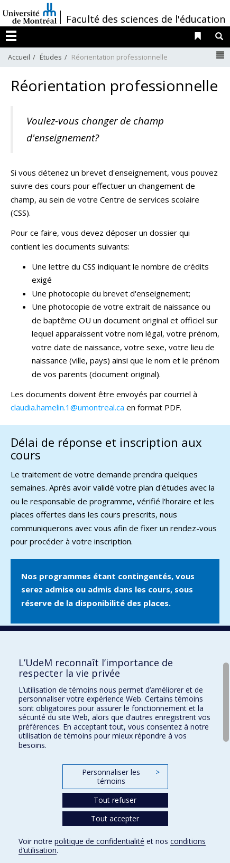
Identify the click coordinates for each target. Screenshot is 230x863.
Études (51, 57)
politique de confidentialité (99, 841)
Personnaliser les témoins (120, 777)
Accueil (19, 57)
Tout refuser (115, 800)
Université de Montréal (30, 13)
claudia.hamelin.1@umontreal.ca (67, 407)
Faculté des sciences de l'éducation (145, 19)
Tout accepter (115, 818)
